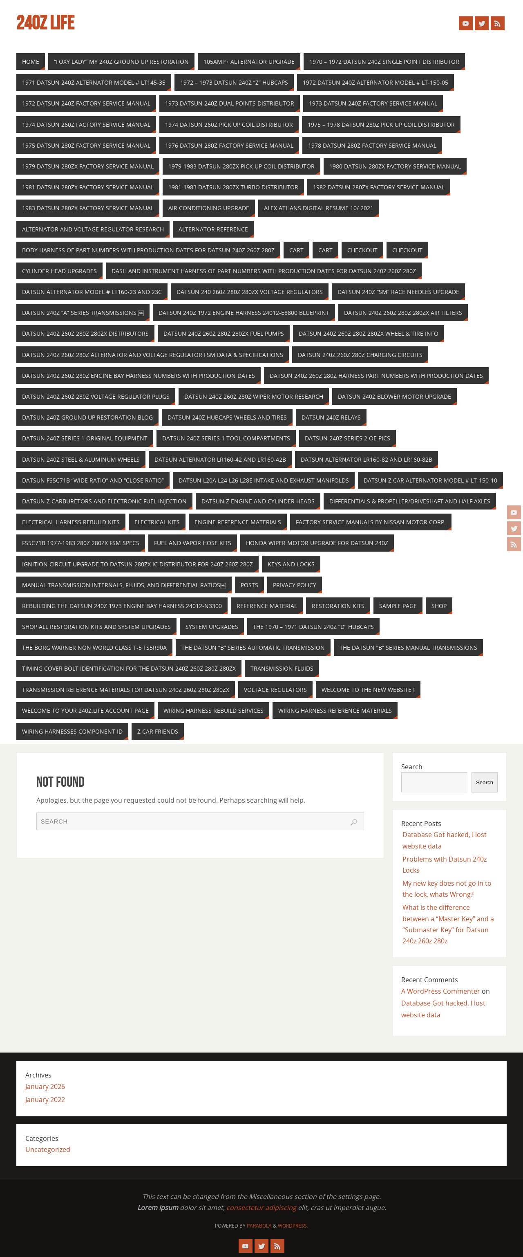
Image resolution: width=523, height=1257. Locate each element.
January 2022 (45, 1099)
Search (411, 766)
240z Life (45, 22)
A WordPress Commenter (440, 991)
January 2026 (45, 1086)
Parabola (259, 1225)
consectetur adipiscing (261, 1207)
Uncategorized (47, 1149)
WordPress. (293, 1225)
